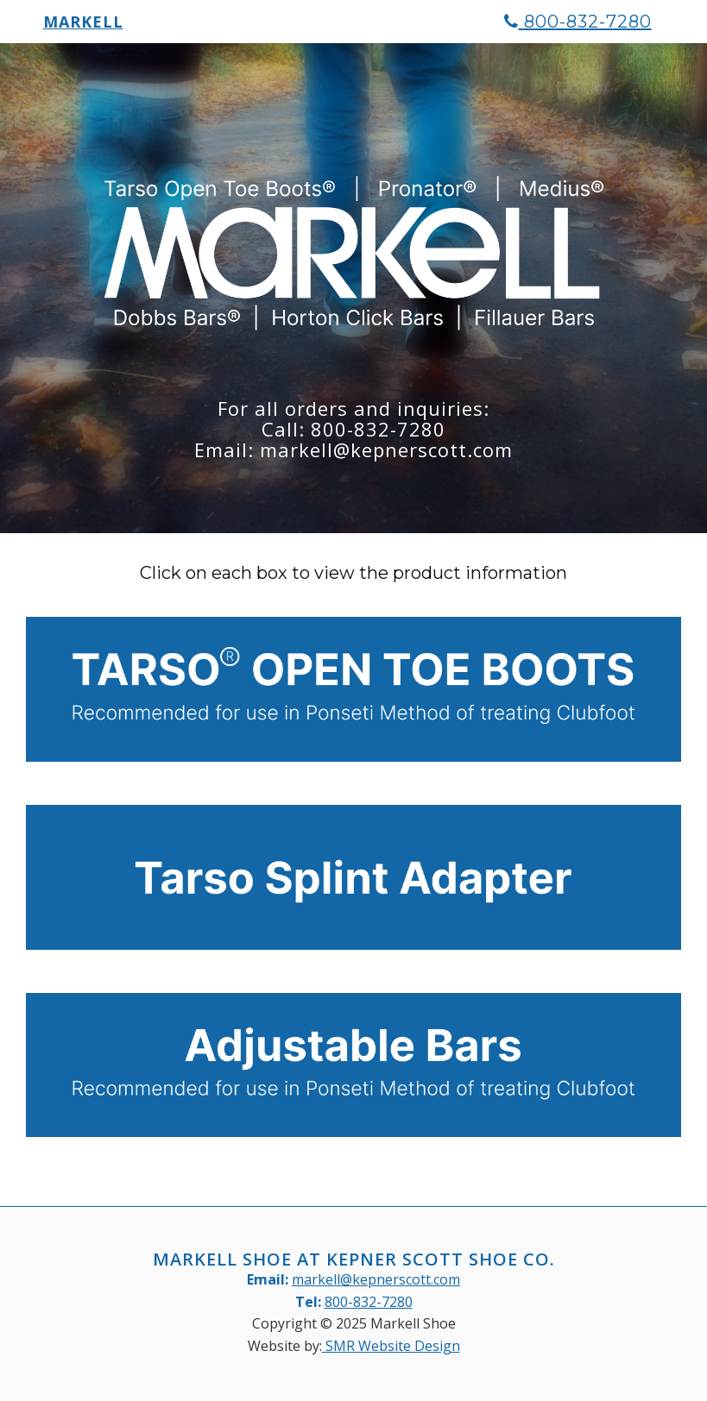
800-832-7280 (578, 30)
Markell (83, 30)
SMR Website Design (391, 1345)
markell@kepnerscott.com (376, 1279)
